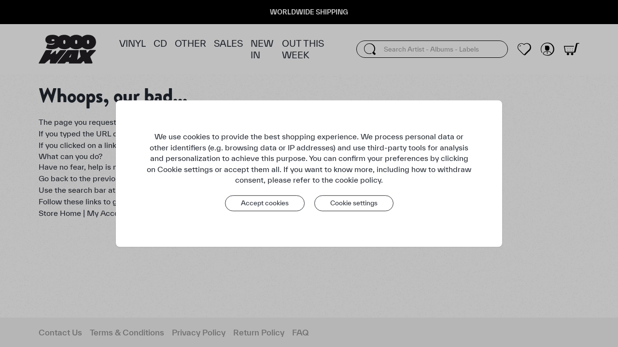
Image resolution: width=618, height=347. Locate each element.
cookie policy (358, 179)
